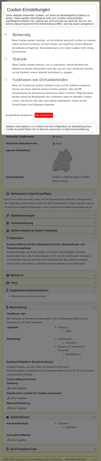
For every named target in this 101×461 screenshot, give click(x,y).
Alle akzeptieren (43, 115)
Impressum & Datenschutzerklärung (69, 129)
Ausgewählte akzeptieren (19, 115)
